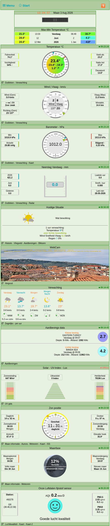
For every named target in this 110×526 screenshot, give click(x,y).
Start (23, 5)
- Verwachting (20, 83)
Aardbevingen (9, 364)
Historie (6, 243)
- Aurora (24, 444)
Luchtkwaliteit (9, 524)
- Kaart (31, 163)
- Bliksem (41, 243)
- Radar (31, 203)
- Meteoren (33, 444)
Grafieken (7, 83)
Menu (9, 5)
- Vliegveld (17, 243)
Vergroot (7, 283)
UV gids (6, 404)
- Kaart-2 (28, 524)
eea (61, 495)
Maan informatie (10, 444)
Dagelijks (7, 323)
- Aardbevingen (30, 243)
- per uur (18, 323)
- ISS (48, 444)
